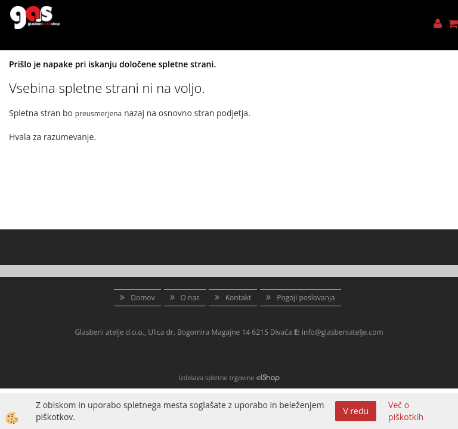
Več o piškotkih (405, 410)
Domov (142, 298)
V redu (356, 410)
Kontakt (238, 298)
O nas (190, 298)
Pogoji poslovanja (306, 298)
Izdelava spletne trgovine (216, 377)
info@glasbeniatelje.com (342, 332)
